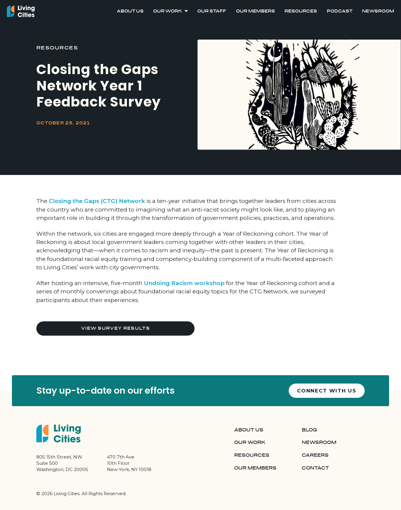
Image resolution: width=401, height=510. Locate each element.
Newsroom (378, 11)
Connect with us (326, 390)
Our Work (167, 11)
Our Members (255, 11)
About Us (130, 11)
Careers (315, 455)
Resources (301, 11)
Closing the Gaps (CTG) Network (97, 201)
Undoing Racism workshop (184, 283)
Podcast (339, 11)
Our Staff (211, 11)
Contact (315, 468)
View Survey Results (115, 328)
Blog (309, 430)
